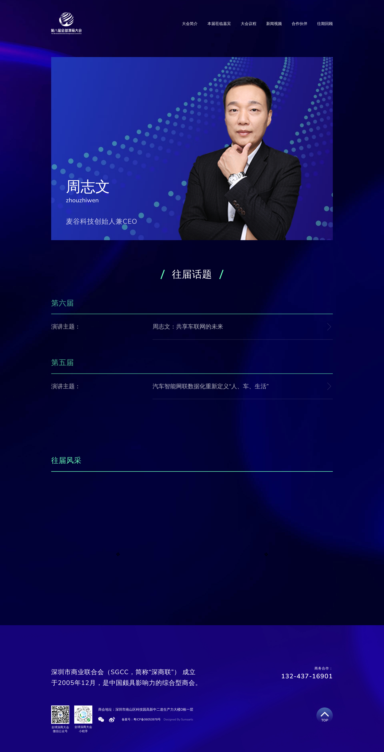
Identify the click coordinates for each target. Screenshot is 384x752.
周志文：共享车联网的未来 (188, 328)
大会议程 (248, 23)
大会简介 (190, 23)
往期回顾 (325, 23)
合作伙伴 (299, 23)
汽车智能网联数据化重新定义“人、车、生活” (211, 387)
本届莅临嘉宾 (219, 23)
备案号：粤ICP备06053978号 (141, 719)
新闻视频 (274, 23)
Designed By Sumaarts (178, 719)
